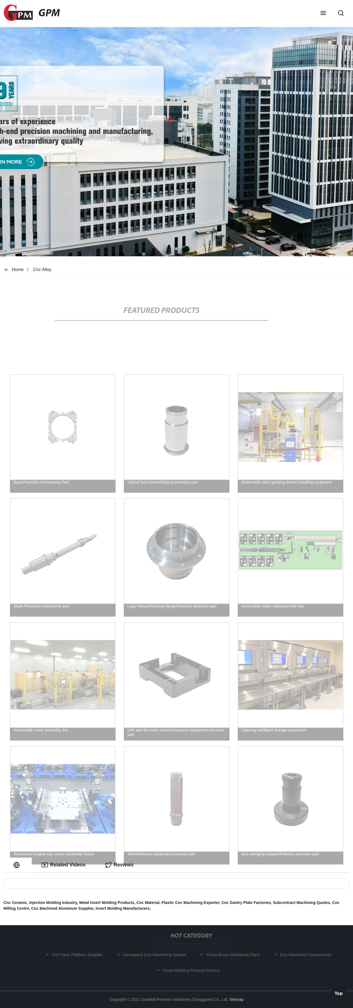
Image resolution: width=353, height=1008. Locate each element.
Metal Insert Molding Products (106, 902)
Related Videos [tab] (63, 865)
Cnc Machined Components (307, 954)
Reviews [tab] (119, 865)
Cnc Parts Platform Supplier (78, 954)
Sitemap (236, 999)
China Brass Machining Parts (234, 954)
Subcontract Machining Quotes (301, 902)
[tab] (18, 865)
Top (339, 993)
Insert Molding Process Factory (192, 970)
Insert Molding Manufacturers (123, 908)
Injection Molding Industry (53, 902)
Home (18, 269)
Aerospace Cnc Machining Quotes (156, 954)
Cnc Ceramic (15, 902)
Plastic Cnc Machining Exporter (190, 902)
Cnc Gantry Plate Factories (246, 902)
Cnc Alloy (42, 269)
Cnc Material (148, 902)
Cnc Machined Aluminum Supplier (62, 908)
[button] (323, 13)
